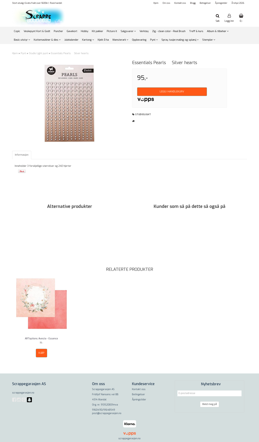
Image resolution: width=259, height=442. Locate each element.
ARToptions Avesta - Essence (41, 338)
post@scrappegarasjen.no (106, 413)
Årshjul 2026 (237, 3)
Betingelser (205, 3)
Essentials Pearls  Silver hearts (70, 53)
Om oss (166, 3)
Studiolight (143, 114)
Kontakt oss (180, 3)
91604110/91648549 (103, 409)
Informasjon (21, 154)
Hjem (155, 3)
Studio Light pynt (38, 53)
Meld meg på (209, 404)
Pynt (23, 53)
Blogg (193, 3)
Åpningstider (221, 3)
